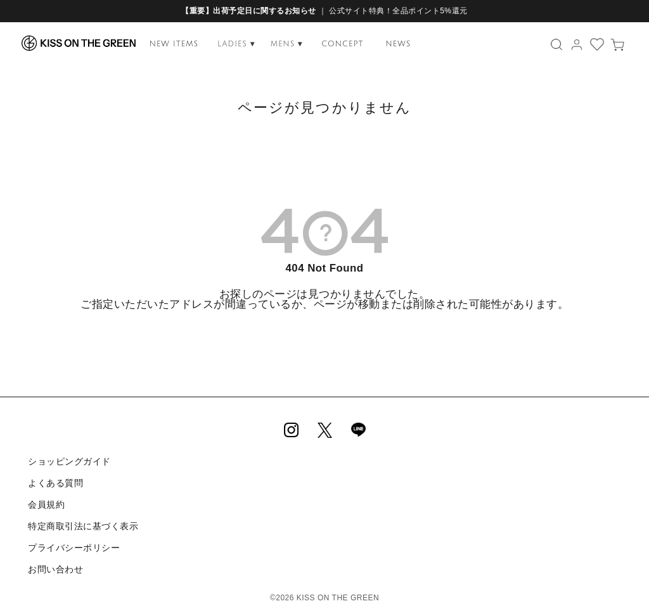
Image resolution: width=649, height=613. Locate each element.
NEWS (398, 44)
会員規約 (45, 501)
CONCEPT (342, 44)
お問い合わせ (54, 561)
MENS (287, 44)
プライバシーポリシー (73, 541)
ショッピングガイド (68, 460)
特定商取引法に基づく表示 (82, 521)
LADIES (236, 44)
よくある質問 (54, 481)
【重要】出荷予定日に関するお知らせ (248, 10)
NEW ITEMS (173, 44)
